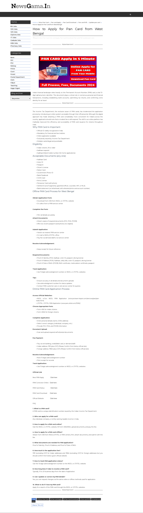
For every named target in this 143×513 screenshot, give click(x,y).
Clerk (13, 80)
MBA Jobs (14, 43)
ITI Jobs (14, 38)
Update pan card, (89, 38)
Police (13, 69)
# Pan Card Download (71, 499)
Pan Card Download (70, 23)
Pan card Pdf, (79, 38)
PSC (12, 63)
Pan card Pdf (83, 23)
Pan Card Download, (67, 38)
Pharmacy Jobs (16, 46)
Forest (13, 75)
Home (35, 23)
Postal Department (18, 77)
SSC (12, 61)
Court (13, 72)
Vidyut (13, 83)
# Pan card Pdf (85, 499)
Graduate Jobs (16, 41)
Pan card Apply (56, 23)
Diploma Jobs (16, 35)
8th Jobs (14, 27)
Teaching (14, 86)
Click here (54, 378)
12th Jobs (14, 32)
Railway (14, 66)
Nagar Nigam (16, 89)
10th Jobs (14, 29)
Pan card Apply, (55, 38)
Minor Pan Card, (45, 38)
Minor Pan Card (44, 23)
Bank (13, 58)
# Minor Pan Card (43, 499)
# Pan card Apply (56, 499)
